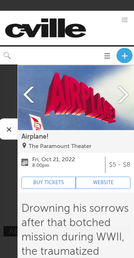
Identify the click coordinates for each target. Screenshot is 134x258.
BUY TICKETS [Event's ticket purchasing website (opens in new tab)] (48, 182)
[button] (124, 20)
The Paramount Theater (60, 146)
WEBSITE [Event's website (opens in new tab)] (103, 182)
